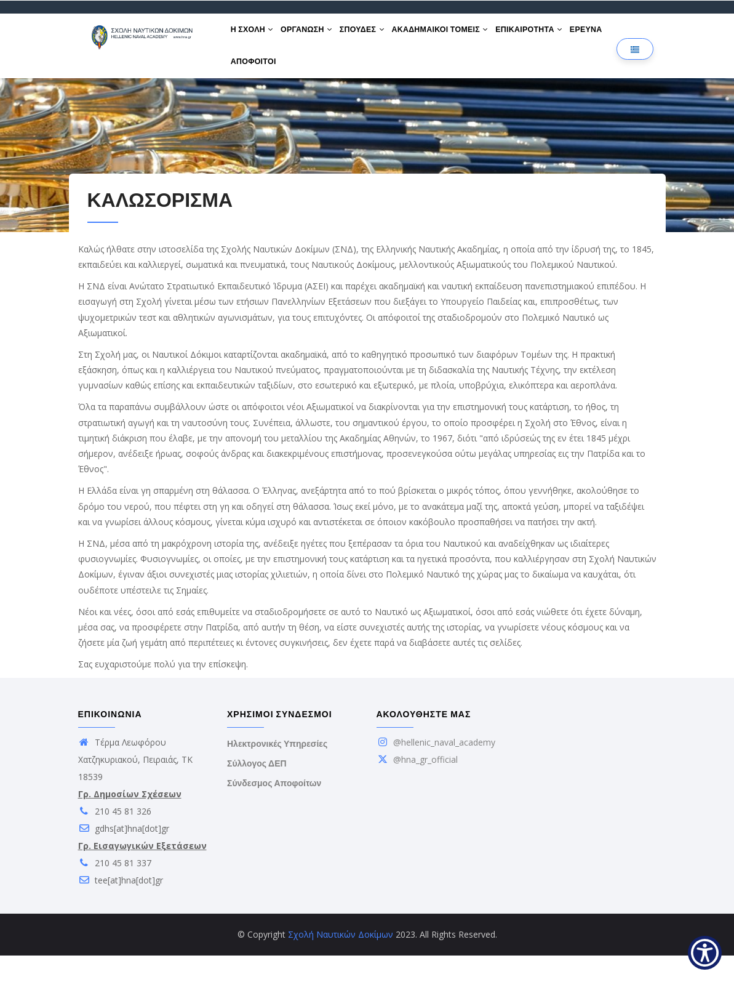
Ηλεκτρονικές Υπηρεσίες (277, 770)
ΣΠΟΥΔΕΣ (375, 35)
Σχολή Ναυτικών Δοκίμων (340, 961)
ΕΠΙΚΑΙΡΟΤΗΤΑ (552, 35)
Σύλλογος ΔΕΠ (257, 790)
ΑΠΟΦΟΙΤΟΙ (299, 81)
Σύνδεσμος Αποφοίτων (274, 810)
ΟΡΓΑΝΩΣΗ (314, 35)
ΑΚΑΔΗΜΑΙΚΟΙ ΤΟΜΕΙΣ (458, 35)
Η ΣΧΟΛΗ (254, 35)
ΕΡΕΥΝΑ (249, 81)
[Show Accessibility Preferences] (705, 953)
